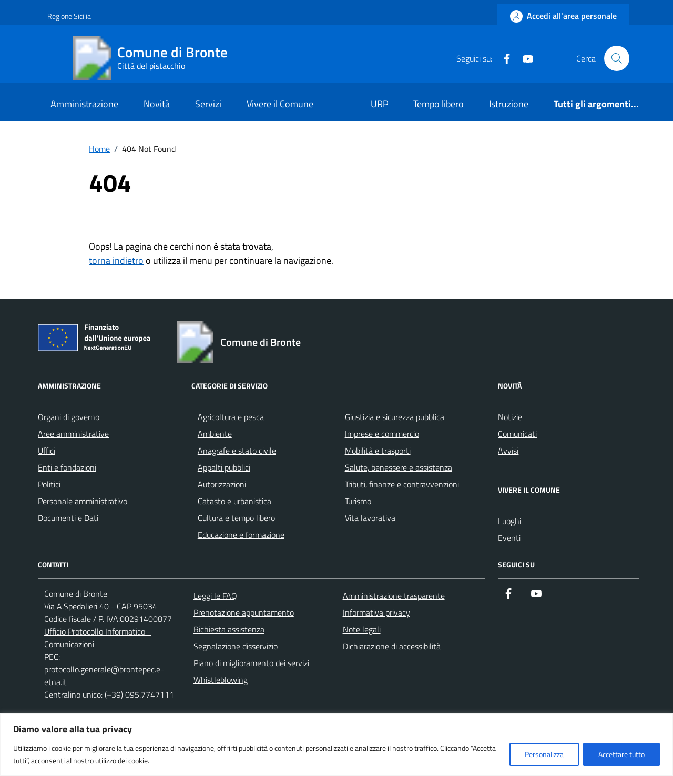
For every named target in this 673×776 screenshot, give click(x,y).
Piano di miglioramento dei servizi (251, 663)
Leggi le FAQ (215, 595)
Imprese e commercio (382, 433)
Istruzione (508, 104)
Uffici (46, 450)
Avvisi (508, 450)
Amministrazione (84, 104)
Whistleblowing (220, 679)
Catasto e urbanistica (234, 501)
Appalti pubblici (224, 467)
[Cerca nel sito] (616, 58)
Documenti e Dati (68, 518)
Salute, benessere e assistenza (398, 467)
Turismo (358, 501)
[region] (336, 744)
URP (380, 104)
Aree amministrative (73, 433)
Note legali (362, 629)
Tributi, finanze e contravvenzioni (402, 484)
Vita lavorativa (370, 518)
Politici (49, 484)
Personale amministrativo (82, 501)
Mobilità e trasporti (378, 450)
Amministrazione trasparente (394, 595)
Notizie (510, 417)
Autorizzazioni (222, 484)
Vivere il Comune (280, 104)
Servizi (208, 104)
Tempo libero (438, 104)
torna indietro (116, 260)
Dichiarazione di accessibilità (392, 646)
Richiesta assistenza (228, 629)
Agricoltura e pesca (231, 417)
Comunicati (517, 433)
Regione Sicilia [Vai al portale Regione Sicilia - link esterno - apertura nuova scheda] (69, 16)
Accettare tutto (621, 754)
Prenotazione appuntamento (243, 612)
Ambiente (215, 433)
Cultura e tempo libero (236, 518)
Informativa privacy (376, 612)
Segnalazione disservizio (235, 646)
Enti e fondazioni (67, 467)
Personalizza (544, 754)
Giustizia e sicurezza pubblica (394, 417)
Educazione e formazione (241, 534)
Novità (157, 104)
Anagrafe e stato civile (237, 450)
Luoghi (509, 521)
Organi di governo (68, 417)
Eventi (509, 538)
